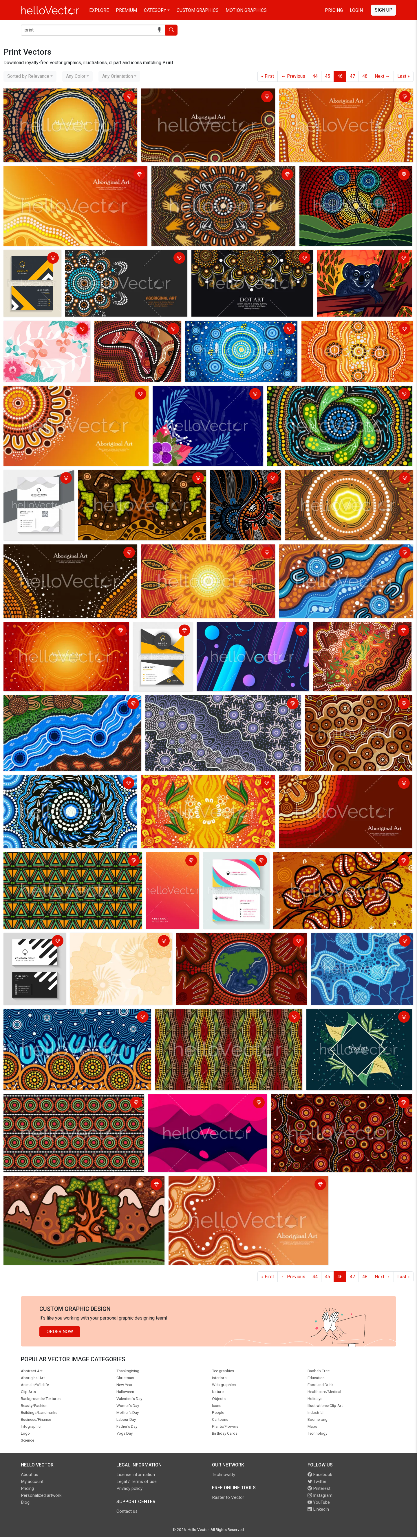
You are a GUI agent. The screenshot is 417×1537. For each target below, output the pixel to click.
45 (327, 76)
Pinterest (319, 1488)
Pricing (334, 10)
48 (364, 76)
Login (356, 10)
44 (315, 76)
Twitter (317, 1481)
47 (352, 76)
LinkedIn (318, 1509)
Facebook (320, 1474)
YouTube (319, 1502)
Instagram (320, 1495)
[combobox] (29, 76)
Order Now (60, 1331)
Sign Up (383, 10)
